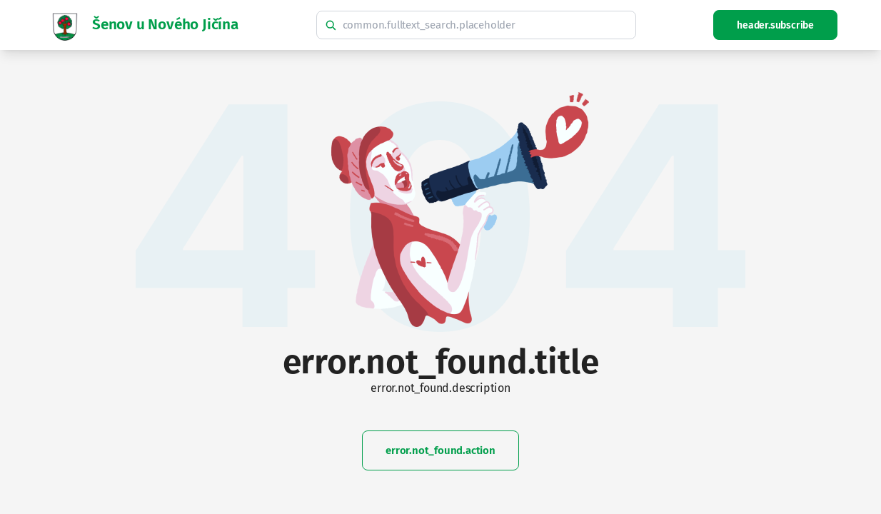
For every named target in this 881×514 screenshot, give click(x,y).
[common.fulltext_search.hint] (476, 25)
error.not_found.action (440, 450)
